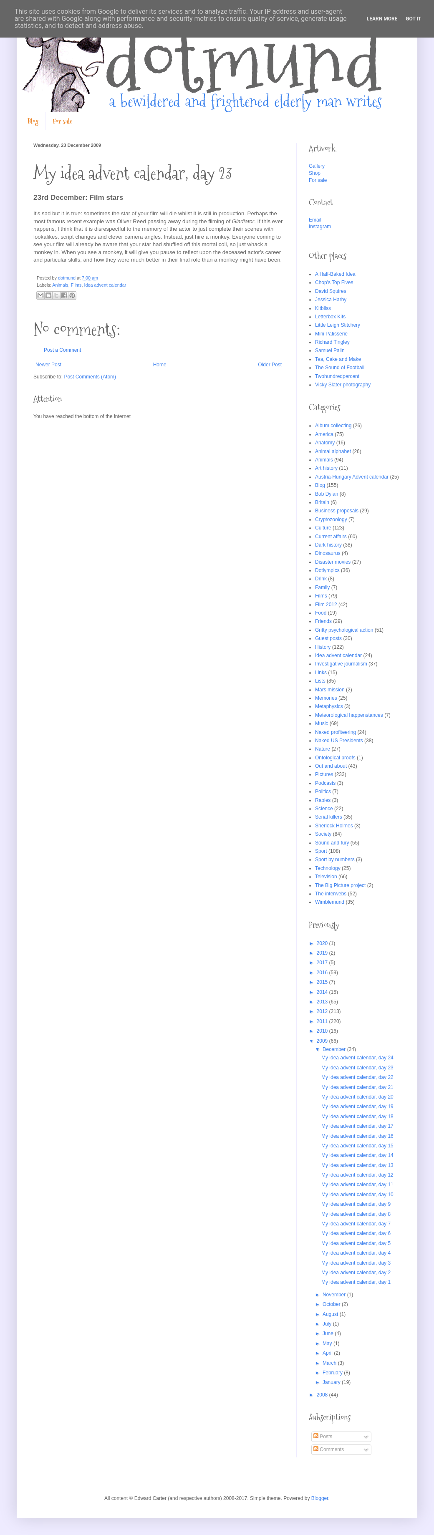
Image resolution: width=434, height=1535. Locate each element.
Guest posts (328, 638)
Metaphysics (329, 706)
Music (321, 723)
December (335, 1049)
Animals (60, 284)
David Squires (330, 291)
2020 (323, 943)
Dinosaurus (328, 553)
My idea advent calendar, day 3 (356, 1263)
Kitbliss (323, 308)
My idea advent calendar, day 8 (356, 1214)
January (332, 1382)
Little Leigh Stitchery (337, 325)
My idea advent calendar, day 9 (356, 1204)
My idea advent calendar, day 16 (357, 1136)
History (323, 647)
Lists (320, 681)
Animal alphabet (333, 451)
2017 (323, 962)
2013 (323, 1002)
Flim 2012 (326, 604)
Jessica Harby (330, 299)
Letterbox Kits (330, 317)
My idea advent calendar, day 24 (357, 1058)
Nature (322, 749)
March (330, 1363)
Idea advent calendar (105, 284)
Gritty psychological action (344, 630)
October (332, 1304)
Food (320, 613)
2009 (323, 1041)
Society (323, 834)
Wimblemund (329, 902)
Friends (323, 621)
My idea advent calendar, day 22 (357, 1077)
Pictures (324, 774)
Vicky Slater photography (343, 385)
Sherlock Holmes (334, 826)
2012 (323, 1011)
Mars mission (330, 690)
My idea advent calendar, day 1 (356, 1282)
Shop (314, 173)
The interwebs (330, 894)
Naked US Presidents (339, 741)
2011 (323, 1021)
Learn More (382, 19)
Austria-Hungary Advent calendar (352, 477)
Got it (413, 19)
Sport (321, 851)
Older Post (270, 365)
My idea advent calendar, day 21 (357, 1087)
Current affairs (331, 536)
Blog (33, 121)
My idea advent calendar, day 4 (356, 1253)
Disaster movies (333, 562)
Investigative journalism (341, 664)
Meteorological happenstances (349, 715)
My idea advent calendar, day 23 (357, 1068)
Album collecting (333, 425)
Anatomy (325, 443)
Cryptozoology (331, 519)
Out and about (331, 766)
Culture (323, 528)
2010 (323, 1031)
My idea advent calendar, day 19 (357, 1106)
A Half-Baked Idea (335, 274)
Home (160, 365)
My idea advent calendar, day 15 (357, 1146)
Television (326, 877)
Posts (322, 1436)
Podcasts (325, 783)
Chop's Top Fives (334, 282)
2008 (323, 1395)
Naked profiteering (335, 732)
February (333, 1373)
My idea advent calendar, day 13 (357, 1165)
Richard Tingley (332, 342)
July (328, 1324)
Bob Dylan (326, 494)
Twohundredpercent (337, 376)
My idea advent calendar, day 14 (357, 1155)
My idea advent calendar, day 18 (357, 1116)
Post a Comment (62, 350)
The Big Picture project (340, 885)
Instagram (320, 226)
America (324, 434)
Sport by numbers (335, 859)
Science (324, 809)
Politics (323, 791)
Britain (322, 502)
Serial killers (328, 817)
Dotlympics (327, 570)
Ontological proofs (335, 758)
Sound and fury (332, 843)
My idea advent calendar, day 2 (356, 1272)
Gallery (317, 166)
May (328, 1343)
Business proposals (336, 511)
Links (321, 673)
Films (76, 284)
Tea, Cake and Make (338, 359)
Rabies (323, 800)
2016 (323, 972)
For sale (62, 121)
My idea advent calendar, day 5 (356, 1243)
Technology (328, 868)
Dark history (328, 545)
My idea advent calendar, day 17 (357, 1126)
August (331, 1314)
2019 (323, 953)
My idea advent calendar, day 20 (357, 1097)
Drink (321, 579)
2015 (323, 982)
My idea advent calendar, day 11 (357, 1184)
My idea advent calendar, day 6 (356, 1233)
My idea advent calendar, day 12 (357, 1175)
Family (322, 587)
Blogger (319, 1498)
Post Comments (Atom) (90, 377)
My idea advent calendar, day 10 (357, 1194)
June (329, 1333)
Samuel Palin (330, 350)
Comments (328, 1449)
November (335, 1295)
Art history (326, 468)
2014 (323, 992)
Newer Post (48, 365)
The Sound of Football (339, 368)
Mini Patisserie (331, 334)
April (328, 1353)
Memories (326, 698)
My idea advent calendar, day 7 (356, 1224)
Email (315, 220)
